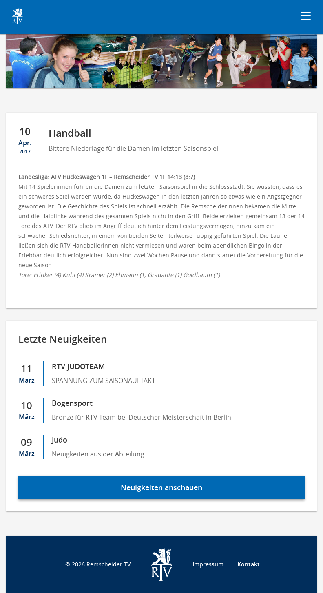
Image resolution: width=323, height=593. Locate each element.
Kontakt (248, 564)
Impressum (207, 564)
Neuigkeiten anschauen (161, 487)
